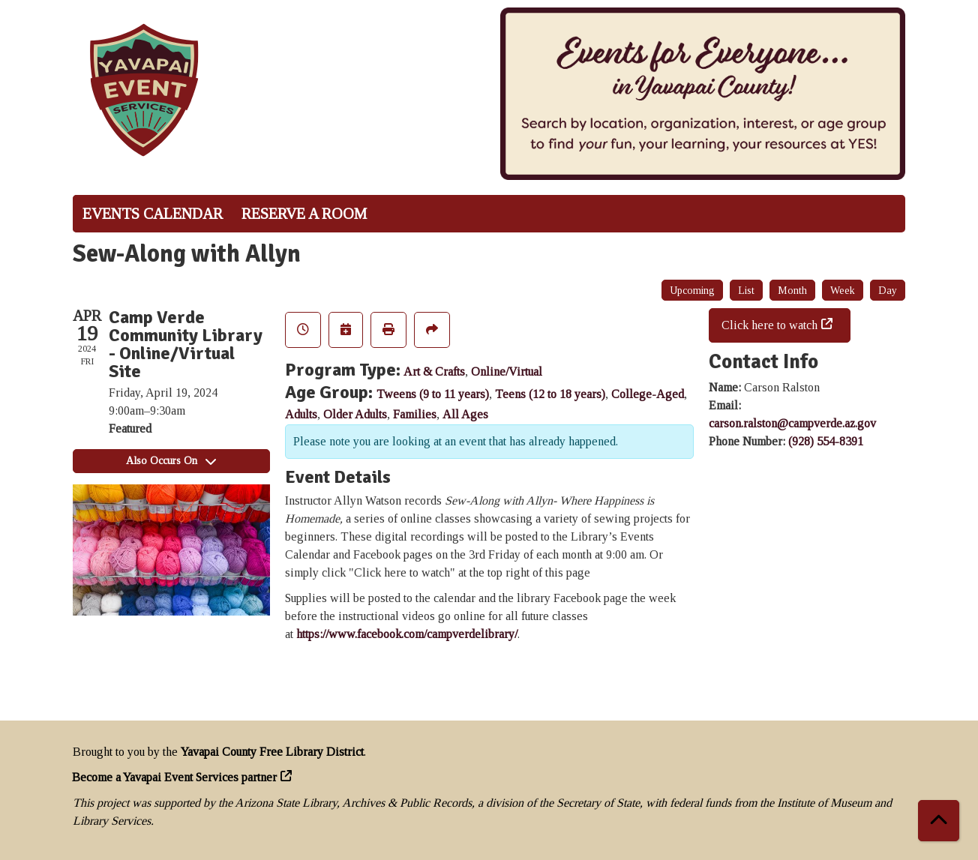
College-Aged (647, 394)
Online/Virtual (506, 371)
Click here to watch (770, 325)
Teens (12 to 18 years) (550, 394)
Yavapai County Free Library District (272, 751)
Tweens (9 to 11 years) (432, 394)
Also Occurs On (171, 460)
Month (792, 290)
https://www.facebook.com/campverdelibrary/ (407, 634)
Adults (301, 414)
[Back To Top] (938, 820)
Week (842, 290)
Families (414, 414)
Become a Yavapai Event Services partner (175, 777)
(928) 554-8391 (825, 441)
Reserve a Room (304, 213)
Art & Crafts (434, 371)
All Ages (465, 414)
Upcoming (692, 290)
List (746, 290)
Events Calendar (152, 213)
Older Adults (355, 414)
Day (887, 290)
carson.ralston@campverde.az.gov (792, 423)
